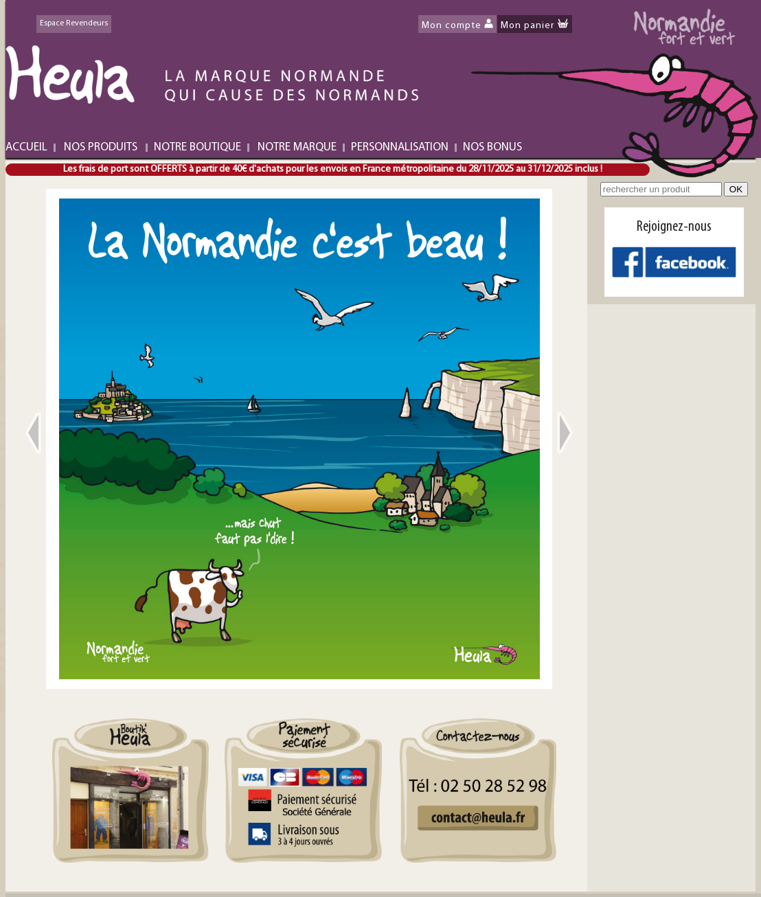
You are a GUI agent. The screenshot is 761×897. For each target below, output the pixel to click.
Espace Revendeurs (74, 23)
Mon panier (527, 26)
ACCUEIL (26, 147)
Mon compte (451, 26)
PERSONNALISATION (399, 147)
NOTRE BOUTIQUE (197, 147)
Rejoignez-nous (674, 227)
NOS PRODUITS (100, 147)
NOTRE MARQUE (297, 147)
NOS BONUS (492, 147)
